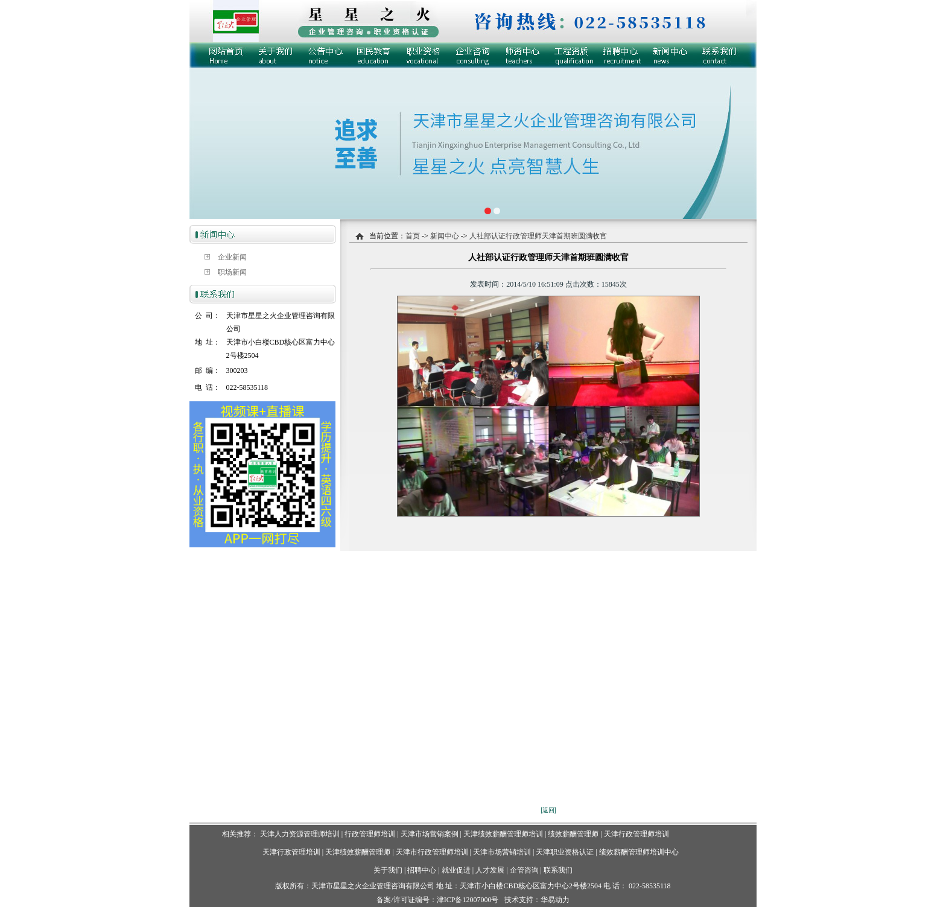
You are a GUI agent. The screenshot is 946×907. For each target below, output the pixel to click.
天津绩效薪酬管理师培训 (503, 834)
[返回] (548, 810)
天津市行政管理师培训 (432, 852)
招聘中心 (421, 870)
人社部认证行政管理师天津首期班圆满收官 (538, 236)
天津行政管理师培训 (636, 834)
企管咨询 (524, 870)
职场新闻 (232, 272)
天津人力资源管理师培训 (300, 834)
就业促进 (456, 870)
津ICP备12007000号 (468, 900)
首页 (412, 236)
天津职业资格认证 (565, 852)
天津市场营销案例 (430, 834)
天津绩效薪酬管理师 (357, 852)
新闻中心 (443, 236)
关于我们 (387, 870)
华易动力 (555, 900)
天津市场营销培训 (502, 852)
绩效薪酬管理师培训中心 (639, 852)
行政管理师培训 (369, 834)
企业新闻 (232, 257)
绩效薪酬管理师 (573, 834)
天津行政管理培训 (291, 852)
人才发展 (489, 870)
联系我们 (558, 870)
